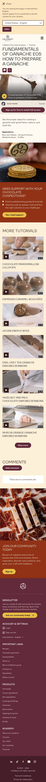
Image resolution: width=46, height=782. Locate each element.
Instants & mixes (9, 717)
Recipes (5, 649)
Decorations (7, 709)
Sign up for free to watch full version (23, 110)
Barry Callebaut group (11, 665)
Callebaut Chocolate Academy (14, 45)
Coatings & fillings (10, 701)
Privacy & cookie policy (23, 779)
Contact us (7, 669)
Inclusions (6, 705)
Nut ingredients (8, 697)
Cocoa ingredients (10, 693)
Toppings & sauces (10, 713)
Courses (5, 737)
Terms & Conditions (23, 776)
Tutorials (32, 45)
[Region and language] (23, 23)
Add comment (12, 468)
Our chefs (6, 741)
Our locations (8, 745)
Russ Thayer (12, 104)
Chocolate (6, 689)
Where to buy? (8, 677)
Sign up (9, 571)
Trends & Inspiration (10, 653)
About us (6, 661)
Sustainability (8, 657)
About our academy (10, 733)
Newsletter (7, 673)
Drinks (5, 721)
